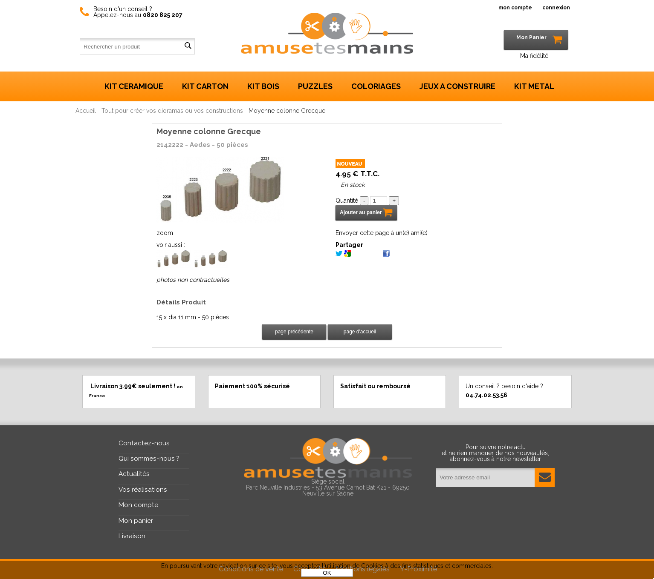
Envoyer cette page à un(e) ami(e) (382, 232)
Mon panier (136, 521)
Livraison (132, 536)
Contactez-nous (144, 443)
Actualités (134, 474)
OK (327, 573)
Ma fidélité (534, 56)
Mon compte (138, 505)
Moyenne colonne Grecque (208, 131)
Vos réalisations (143, 489)
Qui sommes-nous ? (149, 458)
